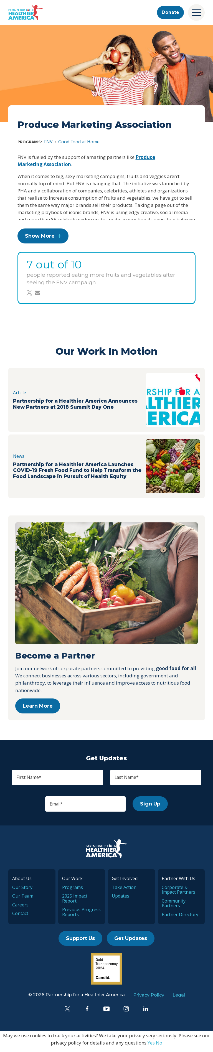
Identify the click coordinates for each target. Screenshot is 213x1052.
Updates (120, 900)
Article (20, 391)
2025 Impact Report (74, 902)
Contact (20, 917)
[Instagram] (126, 1013)
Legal (179, 999)
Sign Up (156, 807)
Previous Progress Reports (81, 916)
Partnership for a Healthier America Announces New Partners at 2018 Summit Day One (72, 406)
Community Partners (174, 907)
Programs (72, 891)
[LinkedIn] (145, 1013)
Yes (151, 1047)
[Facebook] (87, 1013)
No (159, 1047)
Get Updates (130, 942)
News (19, 457)
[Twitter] (67, 1013)
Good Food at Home (79, 142)
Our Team (22, 900)
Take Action (124, 891)
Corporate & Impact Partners (178, 893)
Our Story (22, 891)
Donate (169, 12)
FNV (48, 142)
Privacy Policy (148, 999)
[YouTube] (106, 1013)
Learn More (38, 708)
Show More (40, 238)
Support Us (80, 942)
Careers (20, 909)
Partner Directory (180, 918)
